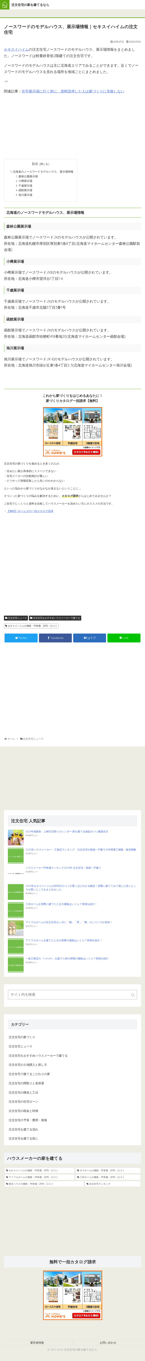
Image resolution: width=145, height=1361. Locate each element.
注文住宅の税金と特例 (23, 1112)
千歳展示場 (25, 186)
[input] (72, 996)
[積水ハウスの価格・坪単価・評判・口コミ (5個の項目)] (44, 1185)
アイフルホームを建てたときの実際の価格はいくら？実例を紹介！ (64, 941)
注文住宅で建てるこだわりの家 (29, 1075)
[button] (133, 996)
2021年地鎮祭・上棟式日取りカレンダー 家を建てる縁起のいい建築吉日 (67, 832)
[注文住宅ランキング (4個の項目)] (113, 1185)
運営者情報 (37, 1344)
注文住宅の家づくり (22, 1038)
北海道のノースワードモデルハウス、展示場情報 (43, 172)
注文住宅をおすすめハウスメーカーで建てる (56, 619)
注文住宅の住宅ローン (23, 1103)
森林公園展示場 (28, 176)
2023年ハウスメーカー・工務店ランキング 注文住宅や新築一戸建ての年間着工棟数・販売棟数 (81, 850)
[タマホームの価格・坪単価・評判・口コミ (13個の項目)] (108, 1172)
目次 (35, 164)
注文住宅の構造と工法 (23, 1094)
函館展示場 (25, 191)
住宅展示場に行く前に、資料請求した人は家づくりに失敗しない (73, 91)
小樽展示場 (25, 181)
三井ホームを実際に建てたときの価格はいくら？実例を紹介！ (61, 905)
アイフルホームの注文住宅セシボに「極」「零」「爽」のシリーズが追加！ (69, 923)
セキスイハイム (16, 49)
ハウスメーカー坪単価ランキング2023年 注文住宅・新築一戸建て (63, 869)
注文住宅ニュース (17, 619)
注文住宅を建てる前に (23, 1140)
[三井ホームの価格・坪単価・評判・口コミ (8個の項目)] (108, 1179)
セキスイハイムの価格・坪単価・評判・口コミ (32, 627)
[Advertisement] (72, 125)
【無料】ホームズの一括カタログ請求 (30, 512)
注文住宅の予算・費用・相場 (28, 1121)
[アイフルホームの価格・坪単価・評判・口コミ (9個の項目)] (39, 1179)
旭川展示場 (25, 196)
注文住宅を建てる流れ (23, 1131)
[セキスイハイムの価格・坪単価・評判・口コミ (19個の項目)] (39, 1172)
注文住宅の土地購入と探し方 (28, 1066)
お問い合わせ (108, 1344)
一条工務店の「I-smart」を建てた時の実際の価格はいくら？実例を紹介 (67, 959)
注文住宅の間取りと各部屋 (26, 1084)
